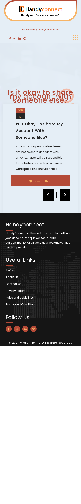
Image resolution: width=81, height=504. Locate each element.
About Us (12, 277)
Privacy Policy (15, 291)
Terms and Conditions (21, 304)
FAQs (9, 270)
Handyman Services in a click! (40, 15)
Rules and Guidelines (20, 297)
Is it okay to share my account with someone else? (39, 130)
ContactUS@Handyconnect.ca (40, 29)
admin (38, 181)
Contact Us (13, 284)
